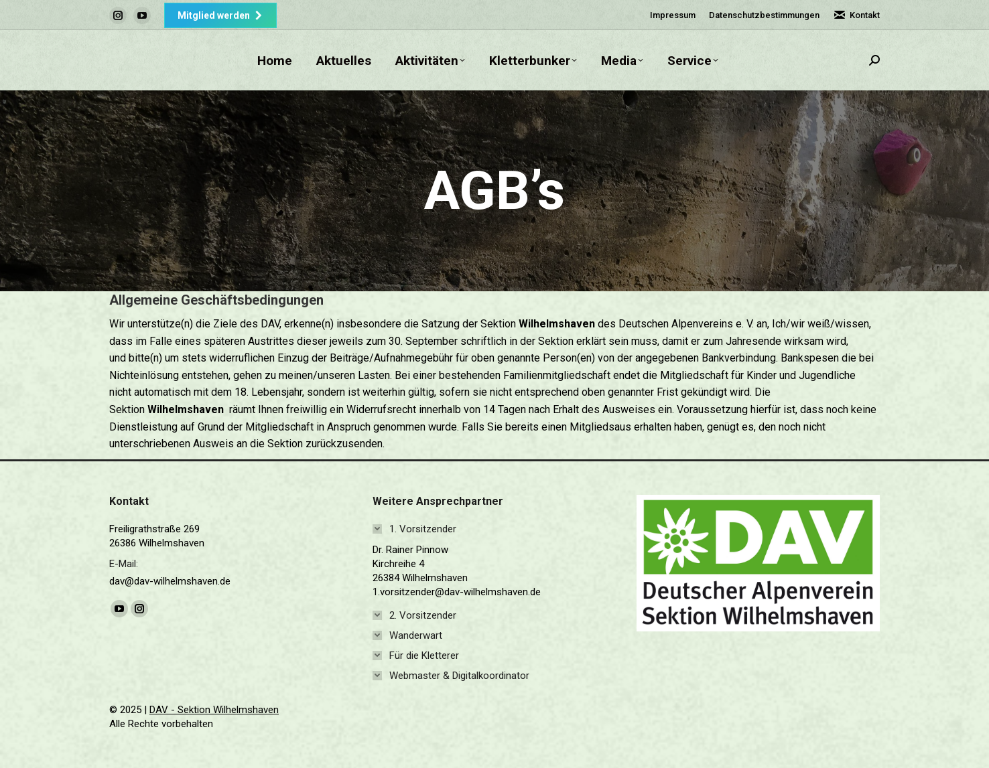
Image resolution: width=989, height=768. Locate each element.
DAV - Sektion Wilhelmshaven (214, 710)
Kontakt (856, 15)
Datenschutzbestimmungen (764, 15)
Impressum (673, 15)
